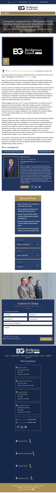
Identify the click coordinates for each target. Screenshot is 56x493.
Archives (19, 253)
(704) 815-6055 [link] (28, 77)
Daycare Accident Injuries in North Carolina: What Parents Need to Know (29, 224)
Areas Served (15, 356)
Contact (28, 358)
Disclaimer (7, 337)
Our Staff (24, 356)
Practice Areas (34, 356)
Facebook (32, 187)
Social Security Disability (26, 71)
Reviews (48, 356)
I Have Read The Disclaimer (13, 339)
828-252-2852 (44, 2)
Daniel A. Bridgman (12, 71)
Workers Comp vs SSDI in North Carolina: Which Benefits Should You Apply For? (28, 216)
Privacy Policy (15, 337)
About (7, 356)
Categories (20, 242)
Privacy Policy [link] (35, 488)
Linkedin (35, 187)
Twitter (39, 187)
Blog (42, 356)
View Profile (24, 187)
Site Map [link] (26, 488)
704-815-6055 (23, 2)
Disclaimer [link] (20, 488)
